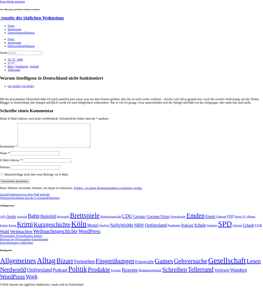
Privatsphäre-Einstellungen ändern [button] (21, 240)
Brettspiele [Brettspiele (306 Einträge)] (85, 220)
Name (5, 157)
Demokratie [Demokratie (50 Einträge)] (178, 221)
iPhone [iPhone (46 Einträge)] (251, 221)
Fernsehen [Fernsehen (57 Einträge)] (84, 266)
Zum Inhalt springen (12, 1)
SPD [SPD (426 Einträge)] (225, 228)
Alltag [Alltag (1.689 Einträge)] (46, 265)
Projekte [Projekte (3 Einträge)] (116, 275)
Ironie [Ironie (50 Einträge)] (4, 230)
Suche (3, 52)
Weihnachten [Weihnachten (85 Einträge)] (21, 236)
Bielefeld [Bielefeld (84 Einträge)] (48, 220)
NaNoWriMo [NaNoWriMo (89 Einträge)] (121, 229)
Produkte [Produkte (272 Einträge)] (99, 274)
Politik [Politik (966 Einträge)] (77, 274)
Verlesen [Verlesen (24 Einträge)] (221, 274)
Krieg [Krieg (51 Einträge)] (12, 230)
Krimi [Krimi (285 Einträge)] (25, 229)
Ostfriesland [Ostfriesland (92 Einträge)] (156, 229)
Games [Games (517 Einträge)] (164, 265)
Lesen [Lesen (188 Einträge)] (254, 265)
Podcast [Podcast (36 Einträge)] (60, 274)
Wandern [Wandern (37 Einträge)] (238, 274)
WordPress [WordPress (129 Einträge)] (89, 236)
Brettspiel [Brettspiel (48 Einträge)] (63, 221)
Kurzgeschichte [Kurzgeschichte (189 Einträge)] (52, 229)
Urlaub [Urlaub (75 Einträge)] (248, 229)
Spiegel (34, 66)
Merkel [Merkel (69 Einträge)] (92, 230)
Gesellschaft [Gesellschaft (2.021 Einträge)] (227, 265)
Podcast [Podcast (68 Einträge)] (187, 230)
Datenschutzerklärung (21, 32)
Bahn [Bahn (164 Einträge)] (34, 220)
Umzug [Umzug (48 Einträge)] (237, 230)
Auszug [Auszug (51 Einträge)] (22, 221)
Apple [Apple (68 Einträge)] (11, 221)
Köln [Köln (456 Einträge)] (78, 228)
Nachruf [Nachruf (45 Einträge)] (104, 230)
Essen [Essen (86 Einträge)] (210, 220)
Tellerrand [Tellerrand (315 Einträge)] (200, 274)
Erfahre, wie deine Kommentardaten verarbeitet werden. (108, 192)
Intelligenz (21, 66)
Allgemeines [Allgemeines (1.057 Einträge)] (18, 265)
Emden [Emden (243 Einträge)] (195, 220)
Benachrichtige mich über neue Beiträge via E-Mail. (37, 179)
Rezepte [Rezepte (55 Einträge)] (130, 274)
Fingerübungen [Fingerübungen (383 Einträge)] (115, 265)
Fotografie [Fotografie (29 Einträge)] (144, 266)
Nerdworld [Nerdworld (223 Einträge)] (13, 274)
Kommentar (8, 151)
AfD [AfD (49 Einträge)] (3, 221)
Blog (11, 66)
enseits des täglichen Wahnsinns (32, 17)
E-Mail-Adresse (11, 164)
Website (5, 171)
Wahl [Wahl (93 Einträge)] (4, 236)
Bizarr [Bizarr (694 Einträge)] (64, 265)
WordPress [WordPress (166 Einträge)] (12, 281)
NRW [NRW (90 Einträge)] (139, 229)
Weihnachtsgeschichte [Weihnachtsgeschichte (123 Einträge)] (55, 236)
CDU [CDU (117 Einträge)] (127, 220)
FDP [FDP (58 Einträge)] (230, 221)
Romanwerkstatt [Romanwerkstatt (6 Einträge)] (150, 275)
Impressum (14, 29)
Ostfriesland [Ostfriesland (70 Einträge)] (39, 274)
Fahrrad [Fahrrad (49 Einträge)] (221, 221)
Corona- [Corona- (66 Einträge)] (139, 221)
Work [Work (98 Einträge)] (32, 281)
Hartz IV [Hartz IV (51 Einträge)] (240, 221)
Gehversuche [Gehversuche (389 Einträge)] (190, 265)
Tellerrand (14, 70)
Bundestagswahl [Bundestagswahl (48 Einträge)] (110, 221)
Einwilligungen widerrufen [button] (16, 247)
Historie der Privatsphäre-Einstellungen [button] (24, 244)
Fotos (11, 25)
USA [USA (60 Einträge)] (258, 230)
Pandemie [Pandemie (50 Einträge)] (173, 230)
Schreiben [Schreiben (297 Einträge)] (174, 274)
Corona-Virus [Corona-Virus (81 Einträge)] (158, 220)
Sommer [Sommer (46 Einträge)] (212, 230)
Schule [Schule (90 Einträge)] (200, 229)
